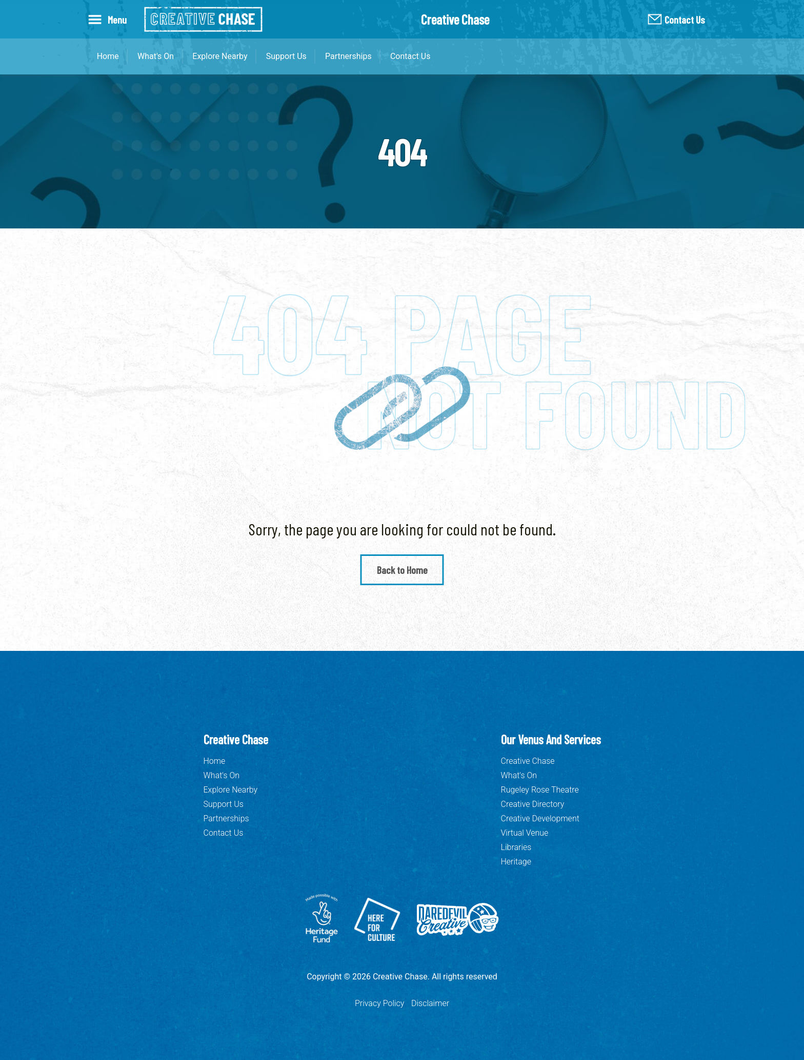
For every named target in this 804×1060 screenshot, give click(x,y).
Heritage (516, 861)
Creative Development (540, 818)
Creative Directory (533, 804)
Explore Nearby (219, 56)
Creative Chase (528, 761)
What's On (155, 56)
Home (108, 56)
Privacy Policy (379, 1003)
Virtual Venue (525, 833)
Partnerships (348, 56)
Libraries (516, 847)
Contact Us (685, 19)
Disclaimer (430, 1003)
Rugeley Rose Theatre (540, 790)
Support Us (286, 56)
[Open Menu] (109, 19)
